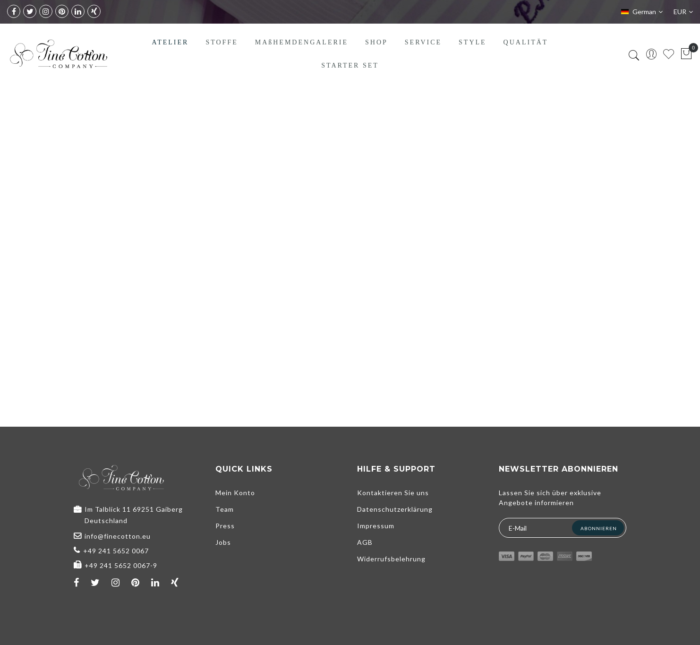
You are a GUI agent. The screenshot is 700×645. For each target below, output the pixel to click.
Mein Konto (235, 493)
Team (224, 509)
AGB (365, 542)
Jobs (223, 542)
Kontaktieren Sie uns (393, 493)
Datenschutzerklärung (395, 509)
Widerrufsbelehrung (391, 559)
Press (225, 526)
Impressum (375, 526)
